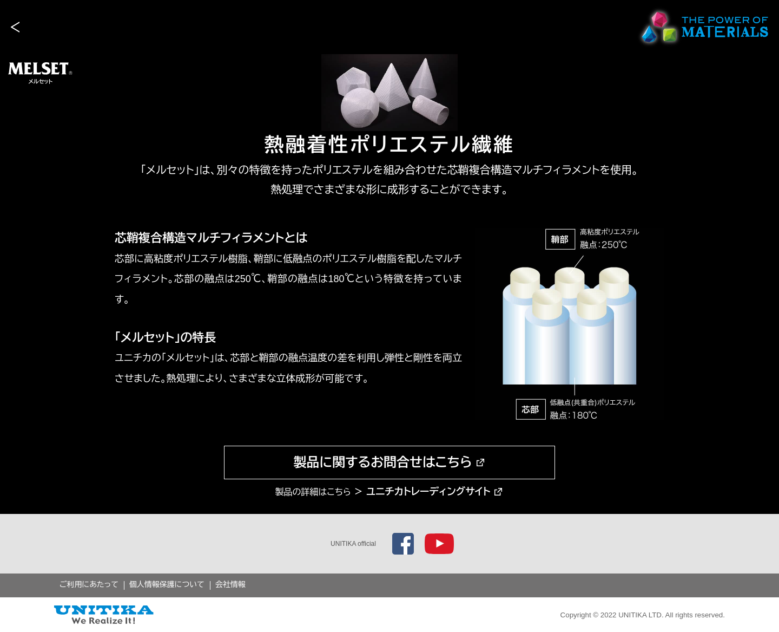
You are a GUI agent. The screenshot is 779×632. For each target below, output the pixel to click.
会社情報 (230, 584)
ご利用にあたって (89, 584)
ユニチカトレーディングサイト (428, 491)
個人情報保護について (166, 584)
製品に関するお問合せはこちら (382, 462)
